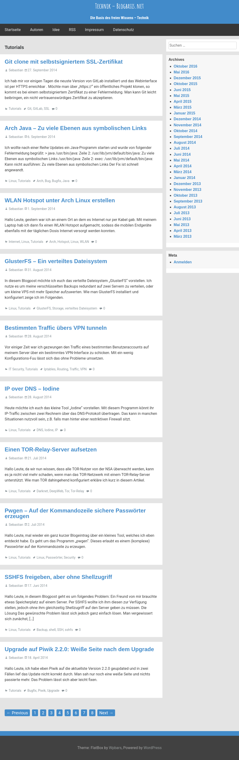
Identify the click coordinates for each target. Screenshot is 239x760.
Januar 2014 (184, 178)
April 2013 (182, 231)
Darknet (42, 491)
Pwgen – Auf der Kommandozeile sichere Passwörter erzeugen (75, 513)
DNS (40, 430)
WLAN (84, 242)
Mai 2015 (181, 96)
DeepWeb (56, 491)
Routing (62, 369)
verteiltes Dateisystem (81, 308)
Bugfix (56, 181)
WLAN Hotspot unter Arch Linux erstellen (60, 200)
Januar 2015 (184, 113)
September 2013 (188, 201)
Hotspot (63, 242)
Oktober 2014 (185, 131)
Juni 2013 (182, 219)
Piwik (42, 690)
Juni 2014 (182, 154)
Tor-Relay (77, 491)
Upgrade (53, 690)
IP (56, 430)
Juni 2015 (182, 90)
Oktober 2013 (185, 195)
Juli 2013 (182, 213)
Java (66, 181)
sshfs (69, 630)
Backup (42, 630)
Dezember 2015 (187, 78)
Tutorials (15, 108)
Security (69, 557)
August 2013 (185, 207)
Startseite (13, 30)
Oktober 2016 (185, 66)
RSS (72, 30)
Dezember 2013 (187, 184)
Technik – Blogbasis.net (119, 6)
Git (29, 108)
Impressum (94, 30)
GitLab (37, 108)
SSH (60, 630)
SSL (46, 108)
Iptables (50, 369)
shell (52, 630)
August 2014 (185, 142)
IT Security (16, 369)
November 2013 (187, 190)
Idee (56, 30)
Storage (57, 308)
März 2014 (183, 172)
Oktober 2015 (185, 84)
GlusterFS (44, 308)
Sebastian (16, 70)
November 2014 (187, 125)
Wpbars (115, 748)
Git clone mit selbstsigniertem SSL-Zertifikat (64, 61)
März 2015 (183, 107)
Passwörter (54, 557)
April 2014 (182, 166)
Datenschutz (123, 30)
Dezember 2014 (187, 119)
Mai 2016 (181, 72)
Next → (106, 712)
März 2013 (183, 236)
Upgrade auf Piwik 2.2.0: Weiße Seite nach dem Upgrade (79, 649)
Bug (47, 181)
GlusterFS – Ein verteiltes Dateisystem (56, 261)
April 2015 (182, 101)
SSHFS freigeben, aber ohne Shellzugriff (58, 577)
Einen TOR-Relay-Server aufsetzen (51, 449)
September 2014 (188, 137)
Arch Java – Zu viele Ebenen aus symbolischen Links (76, 128)
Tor (67, 491)
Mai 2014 (181, 160)
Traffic (74, 369)
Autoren (36, 30)
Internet (14, 242)
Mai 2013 (181, 225)
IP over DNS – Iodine (32, 388)
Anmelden (183, 262)
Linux (12, 181)
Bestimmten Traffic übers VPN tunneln (56, 328)
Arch (40, 181)
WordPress (153, 748)
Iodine (49, 430)
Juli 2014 (182, 148)
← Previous (17, 712)
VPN (83, 369)
